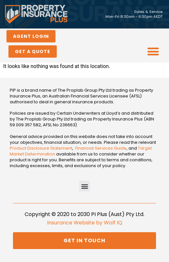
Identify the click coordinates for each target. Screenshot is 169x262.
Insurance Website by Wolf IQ (84, 222)
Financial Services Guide (101, 148)
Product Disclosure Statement (41, 148)
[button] (153, 51)
